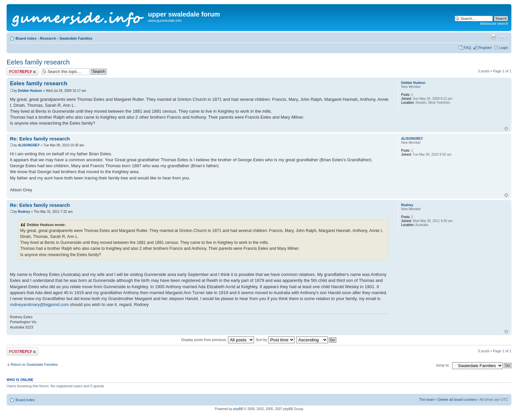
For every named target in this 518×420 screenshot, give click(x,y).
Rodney (24, 211)
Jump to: (443, 365)
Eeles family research (38, 62)
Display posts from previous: (217, 340)
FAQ (467, 48)
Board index (26, 38)
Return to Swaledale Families (34, 364)
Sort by (275, 340)
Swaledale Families (75, 38)
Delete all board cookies (457, 399)
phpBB (238, 409)
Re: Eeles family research (40, 138)
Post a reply (22, 71)
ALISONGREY (29, 145)
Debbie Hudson (30, 91)
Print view (493, 37)
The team (426, 399)
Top (506, 129)
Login (503, 48)
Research (48, 38)
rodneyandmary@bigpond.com (39, 304)
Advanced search (494, 23)
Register (485, 48)
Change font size (503, 37)
